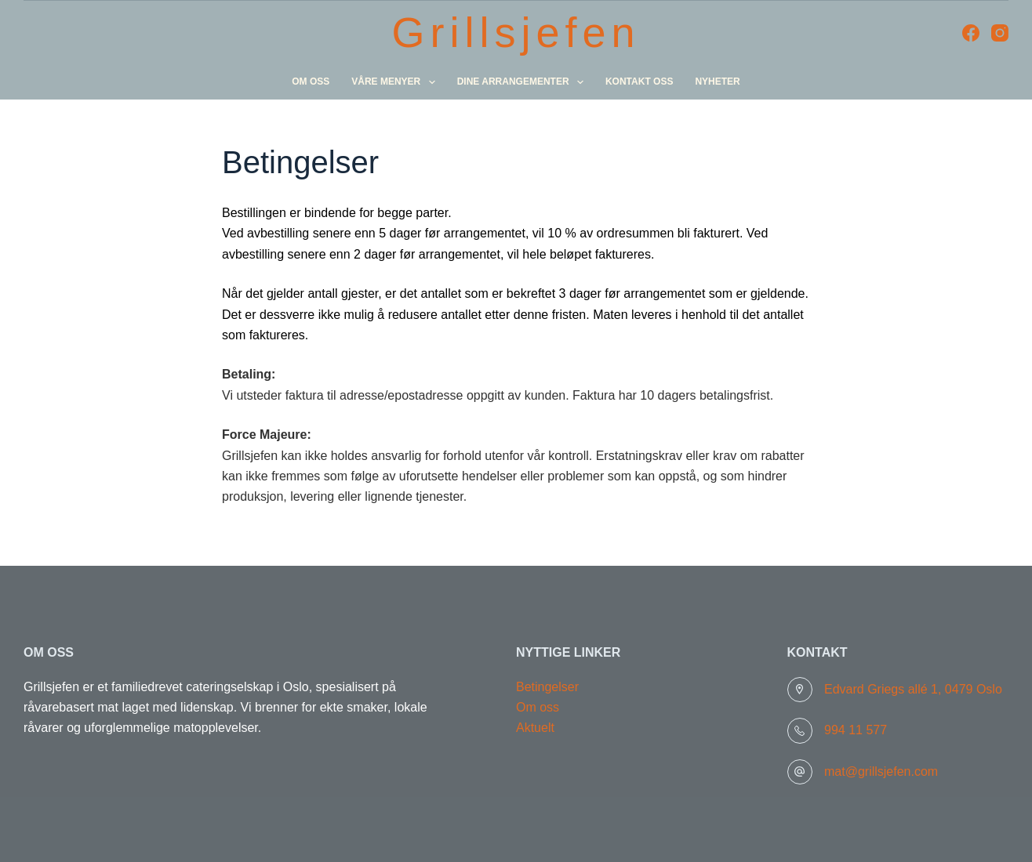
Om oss (310, 81)
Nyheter (717, 81)
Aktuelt (535, 727)
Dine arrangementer (523, 82)
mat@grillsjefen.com (881, 771)
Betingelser (547, 687)
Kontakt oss (639, 81)
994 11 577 (855, 730)
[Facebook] (970, 33)
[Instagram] (999, 33)
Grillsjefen (515, 32)
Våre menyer (395, 82)
